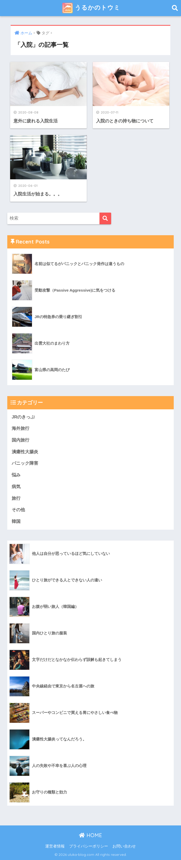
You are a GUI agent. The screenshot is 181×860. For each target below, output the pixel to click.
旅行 (16, 498)
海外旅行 (20, 428)
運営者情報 (55, 846)
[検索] (105, 218)
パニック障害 (25, 463)
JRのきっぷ (23, 417)
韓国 (16, 521)
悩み (16, 474)
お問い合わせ (124, 846)
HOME (90, 835)
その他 (18, 509)
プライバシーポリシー (88, 846)
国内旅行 (20, 440)
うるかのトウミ (91, 8)
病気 (16, 486)
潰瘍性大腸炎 (25, 451)
